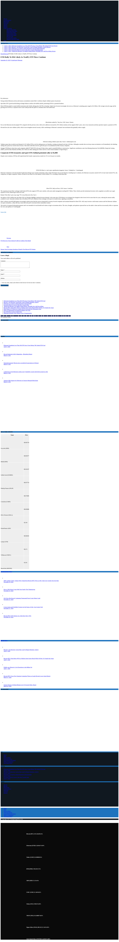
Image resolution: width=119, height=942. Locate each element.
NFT (52, 317)
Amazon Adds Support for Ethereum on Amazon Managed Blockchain (21, 381)
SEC (65, 317)
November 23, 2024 (8, 592)
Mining (5, 25)
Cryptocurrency (7, 20)
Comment (3, 261)
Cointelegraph (15, 317)
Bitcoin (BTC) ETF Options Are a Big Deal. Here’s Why (17, 617)
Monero (6, 27)
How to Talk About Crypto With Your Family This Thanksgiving (19, 590)
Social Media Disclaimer (10, 761)
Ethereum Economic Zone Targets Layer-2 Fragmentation (18, 314)
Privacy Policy (7, 758)
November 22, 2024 (8, 600)
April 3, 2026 (7, 661)
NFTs (55, 317)
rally (63, 317)
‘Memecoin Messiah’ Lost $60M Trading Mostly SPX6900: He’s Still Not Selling (23, 307)
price (57, 317)
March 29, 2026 (7, 687)
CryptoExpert (14, 60)
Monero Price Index (11, 35)
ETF (30, 317)
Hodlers (36, 317)
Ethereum (6, 23)
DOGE (28, 317)
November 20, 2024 (8, 618)
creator (20, 317)
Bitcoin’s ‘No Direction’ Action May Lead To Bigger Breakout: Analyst (21, 303)
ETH (32, 317)
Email (2, 275)
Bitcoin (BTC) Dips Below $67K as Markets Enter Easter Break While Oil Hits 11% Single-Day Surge (29, 309)
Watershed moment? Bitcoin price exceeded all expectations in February (21, 364)
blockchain (9, 317)
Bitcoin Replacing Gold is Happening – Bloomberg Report (18, 355)
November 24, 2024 (8, 583)
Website (2, 279)
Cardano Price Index (12, 38)
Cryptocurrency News (6, 572)
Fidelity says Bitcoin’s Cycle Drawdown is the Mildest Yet (18, 668)
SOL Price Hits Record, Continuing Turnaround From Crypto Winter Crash (22, 599)
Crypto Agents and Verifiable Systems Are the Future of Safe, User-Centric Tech (23, 608)
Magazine (45, 317)
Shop (5, 40)
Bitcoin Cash (10, 36)
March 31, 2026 (7, 678)
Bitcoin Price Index (11, 29)
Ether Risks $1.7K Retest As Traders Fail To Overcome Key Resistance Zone (22, 310)
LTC (42, 317)
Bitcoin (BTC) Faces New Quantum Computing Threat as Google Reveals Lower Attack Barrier (27, 677)
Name (2, 271)
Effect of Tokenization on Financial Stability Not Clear (17, 311)
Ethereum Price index (12, 31)
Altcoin (5, 24)
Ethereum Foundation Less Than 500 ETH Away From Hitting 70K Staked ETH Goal (24, 302)
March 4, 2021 (7, 356)
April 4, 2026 (7, 348)
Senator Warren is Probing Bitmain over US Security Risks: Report (20, 686)
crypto (22, 317)
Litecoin (39, 317)
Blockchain (6, 21)
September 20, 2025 (5, 60)
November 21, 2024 (8, 609)
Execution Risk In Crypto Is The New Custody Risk (16, 306)
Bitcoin (5, 18)
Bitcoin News (4, 641)
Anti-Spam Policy (8, 764)
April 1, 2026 (7, 669)
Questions (60, 317)
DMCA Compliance (8, 763)
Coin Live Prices (8, 28)
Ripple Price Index (11, 32)
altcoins (2, 317)
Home (5, 756)
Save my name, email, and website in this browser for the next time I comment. (21, 283)
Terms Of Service (8, 760)
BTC (12, 317)
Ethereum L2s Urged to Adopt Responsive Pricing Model (17, 304)
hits (34, 317)
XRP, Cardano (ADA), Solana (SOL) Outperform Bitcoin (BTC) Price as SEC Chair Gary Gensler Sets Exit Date (31, 581)
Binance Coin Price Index (13, 39)
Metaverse (49, 317)
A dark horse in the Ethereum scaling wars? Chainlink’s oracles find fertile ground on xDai (26, 373)
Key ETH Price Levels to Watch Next (13, 313)
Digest (25, 317)
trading (67, 317)
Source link (3, 212)
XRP (70, 317)
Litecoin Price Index (12, 33)
